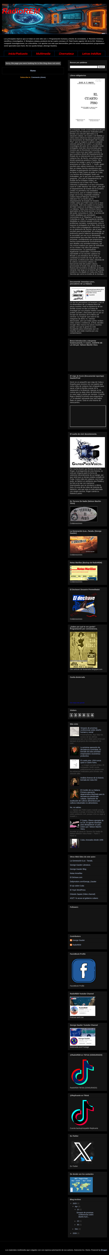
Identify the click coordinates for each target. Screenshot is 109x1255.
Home (33, 71)
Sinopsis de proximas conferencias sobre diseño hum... (85, 1215)
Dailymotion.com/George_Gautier (83, 882)
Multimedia (43, 53)
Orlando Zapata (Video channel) (82, 894)
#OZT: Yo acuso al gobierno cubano (84, 898)
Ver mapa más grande (77, 702)
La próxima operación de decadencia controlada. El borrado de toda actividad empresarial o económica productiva (90, 751)
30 (78, 1225)
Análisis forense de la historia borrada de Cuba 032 (92, 779)
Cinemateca (66, 53)
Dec (76, 1229)
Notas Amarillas (76, 873)
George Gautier (78, 940)
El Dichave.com (76, 877)
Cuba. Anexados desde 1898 (91, 840)
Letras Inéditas (91, 53)
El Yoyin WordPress (78, 890)
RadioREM (21, 11)
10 (78, 1210)
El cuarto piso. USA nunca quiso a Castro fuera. (90, 761)
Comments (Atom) (38, 77)
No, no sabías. (75, 807)
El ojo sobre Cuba (77, 886)
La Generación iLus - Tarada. (81, 861)
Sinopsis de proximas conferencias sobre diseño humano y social (90, 730)
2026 (75, 1233)
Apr (76, 1206)
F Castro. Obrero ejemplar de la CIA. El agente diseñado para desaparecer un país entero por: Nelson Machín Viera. (92, 824)
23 (78, 1221)
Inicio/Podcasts (17, 53)
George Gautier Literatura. (80, 865)
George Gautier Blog (78, 869)
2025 (75, 1203)
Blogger (104, 1250)
